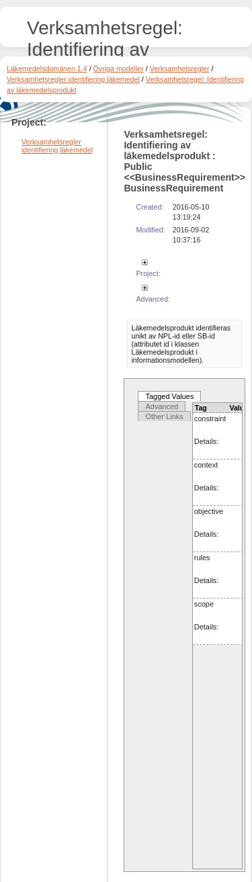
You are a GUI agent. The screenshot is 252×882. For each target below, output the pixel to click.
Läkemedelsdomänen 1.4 (47, 68)
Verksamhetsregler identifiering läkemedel (73, 79)
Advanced (161, 406)
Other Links (164, 416)
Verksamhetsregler (180, 68)
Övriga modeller (118, 68)
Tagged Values (169, 396)
